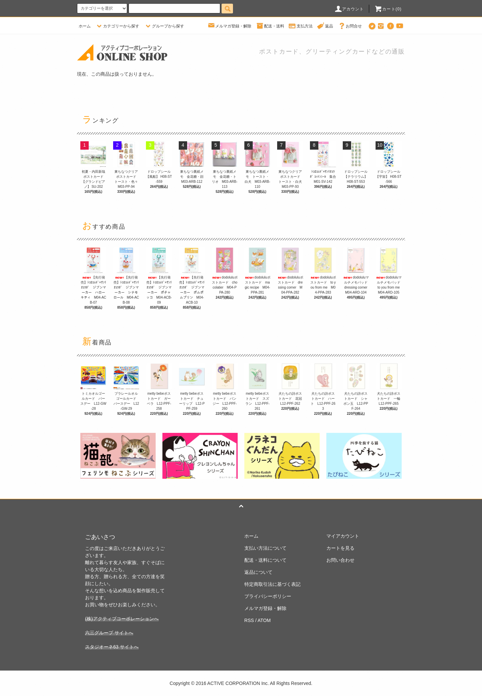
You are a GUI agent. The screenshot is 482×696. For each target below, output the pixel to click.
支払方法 (301, 26)
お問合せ (350, 26)
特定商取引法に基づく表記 (272, 584)
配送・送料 (270, 26)
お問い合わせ (340, 560)
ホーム (85, 26)
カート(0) (388, 9)
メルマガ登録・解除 (229, 26)
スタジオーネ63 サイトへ (111, 646)
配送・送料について (265, 560)
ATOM (264, 620)
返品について (258, 572)
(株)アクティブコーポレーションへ (121, 618)
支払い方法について (265, 548)
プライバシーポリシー (267, 596)
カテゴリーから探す (117, 26)
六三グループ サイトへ (109, 632)
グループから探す (164, 26)
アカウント (349, 9)
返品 (325, 26)
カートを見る (340, 548)
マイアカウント (342, 536)
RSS (249, 620)
